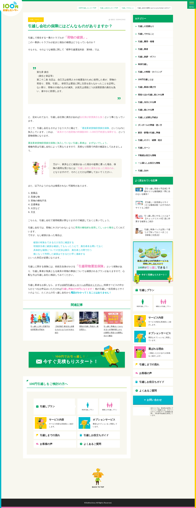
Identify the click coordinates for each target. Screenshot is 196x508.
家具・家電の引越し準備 (149, 133)
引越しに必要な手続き (148, 117)
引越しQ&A (143, 171)
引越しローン (144, 148)
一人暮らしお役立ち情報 (149, 163)
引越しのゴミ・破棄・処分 (150, 140)
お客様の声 (46, 444)
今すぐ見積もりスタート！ (154, 275)
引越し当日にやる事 (147, 102)
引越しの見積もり (146, 26)
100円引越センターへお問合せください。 (83, 285)
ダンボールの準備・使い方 (150, 125)
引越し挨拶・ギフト (147, 57)
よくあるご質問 (92, 444)
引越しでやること (36, 19)
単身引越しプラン (88, 410)
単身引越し (143, 64)
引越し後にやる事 (146, 110)
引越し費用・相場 (146, 41)
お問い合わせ (154, 400)
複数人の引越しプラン (109, 410)
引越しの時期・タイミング (150, 72)
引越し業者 (143, 49)
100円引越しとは (145, 79)
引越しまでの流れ (50, 435)
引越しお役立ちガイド (96, 435)
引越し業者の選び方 (147, 87)
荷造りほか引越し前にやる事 (151, 95)
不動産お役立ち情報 (147, 155)
